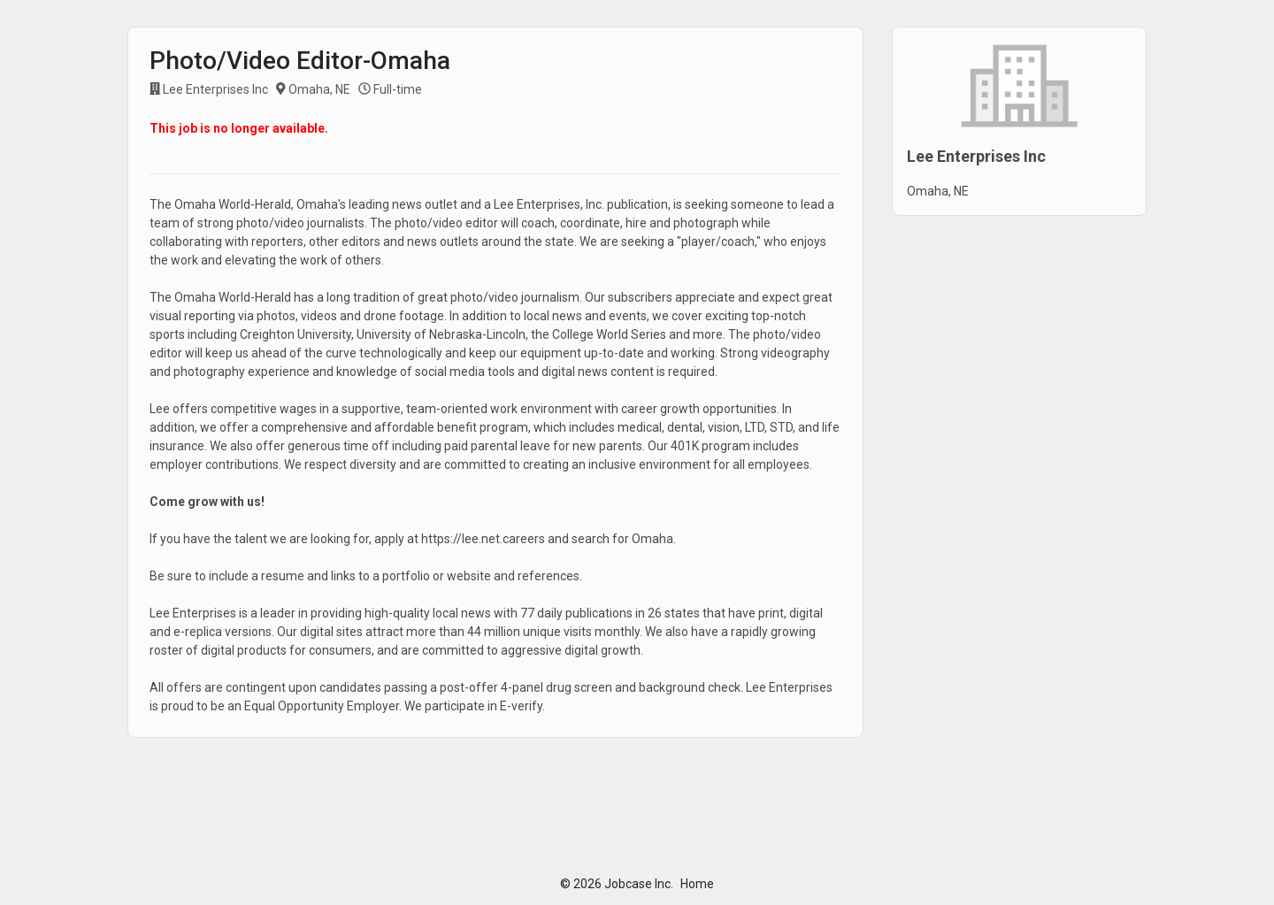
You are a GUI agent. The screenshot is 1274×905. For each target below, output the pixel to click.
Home (697, 884)
